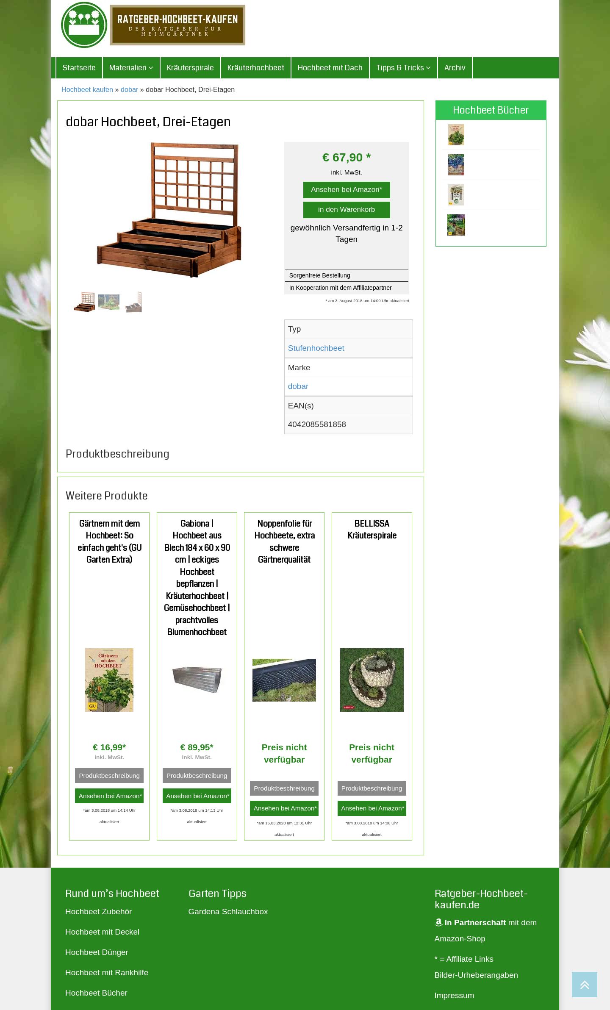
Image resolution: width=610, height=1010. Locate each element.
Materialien (131, 67)
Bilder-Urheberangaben (476, 975)
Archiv (455, 67)
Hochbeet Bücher (96, 992)
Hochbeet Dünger (96, 952)
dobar (129, 89)
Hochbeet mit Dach (330, 67)
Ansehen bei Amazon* (346, 190)
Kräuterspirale (190, 67)
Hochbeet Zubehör (98, 911)
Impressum (454, 995)
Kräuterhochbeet (255, 67)
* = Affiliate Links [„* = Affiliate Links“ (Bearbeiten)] (464, 959)
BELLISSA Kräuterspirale (371, 530)
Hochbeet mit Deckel (102, 931)
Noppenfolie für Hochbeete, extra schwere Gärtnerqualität (284, 542)
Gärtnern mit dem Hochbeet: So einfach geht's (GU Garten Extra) (109, 542)
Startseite (79, 67)
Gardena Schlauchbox (228, 911)
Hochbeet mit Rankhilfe (106, 972)
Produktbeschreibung (109, 775)
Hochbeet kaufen (87, 89)
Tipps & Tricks (403, 67)
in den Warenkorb (346, 209)
